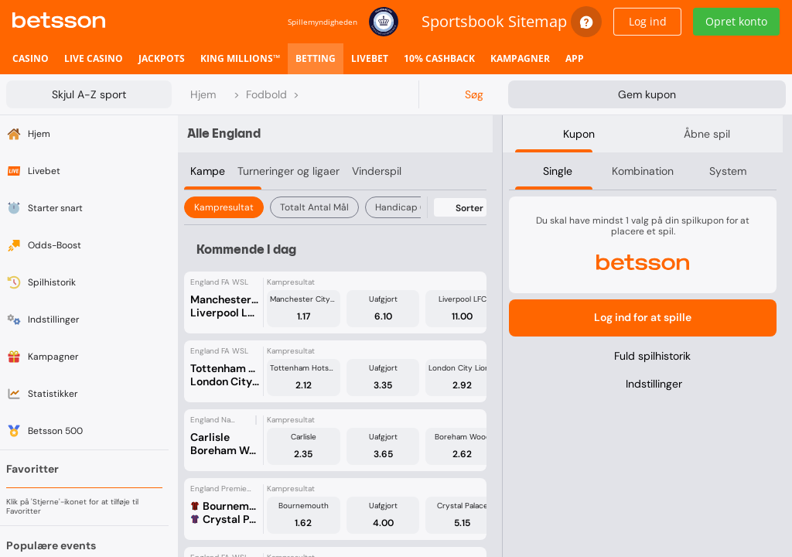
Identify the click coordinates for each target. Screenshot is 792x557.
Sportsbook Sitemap (494, 21)
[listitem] (30, 58)
